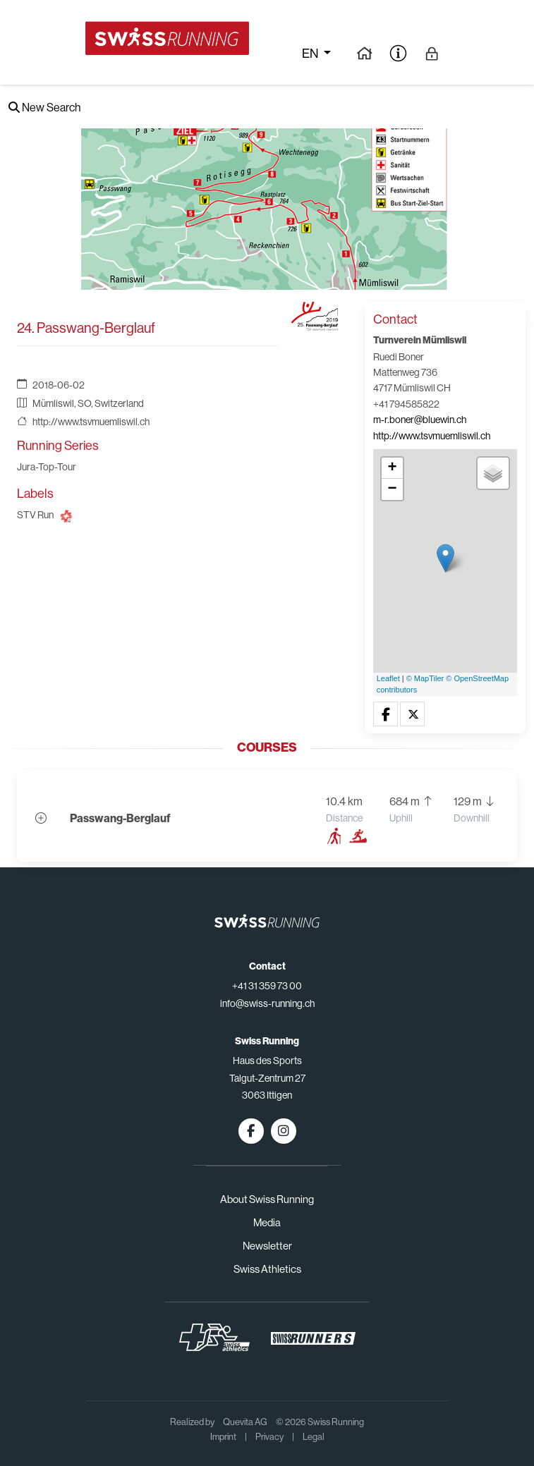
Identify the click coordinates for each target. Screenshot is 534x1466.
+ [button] (392, 468)
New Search (44, 107)
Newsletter (267, 1246)
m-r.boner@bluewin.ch (419, 419)
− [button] (392, 489)
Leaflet (388, 678)
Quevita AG (245, 1422)
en (311, 54)
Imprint (223, 1436)
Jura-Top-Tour (46, 466)
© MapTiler (425, 678)
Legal (313, 1436)
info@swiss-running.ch (267, 1003)
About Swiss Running (267, 1199)
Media (267, 1222)
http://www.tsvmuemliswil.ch (91, 421)
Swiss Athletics (267, 1269)
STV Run (35, 514)
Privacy (269, 1436)
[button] (385, 714)
